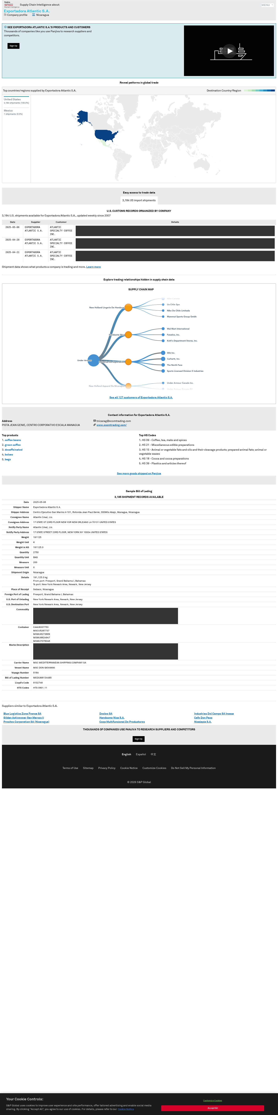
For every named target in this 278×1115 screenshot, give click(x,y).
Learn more (93, 267)
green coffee (13, 445)
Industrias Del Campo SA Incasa (214, 713)
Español (141, 754)
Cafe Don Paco (203, 717)
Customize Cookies (154, 768)
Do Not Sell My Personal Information (193, 768)
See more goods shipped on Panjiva (139, 473)
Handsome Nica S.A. (112, 717)
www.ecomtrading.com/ (112, 425)
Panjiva (12, 4)
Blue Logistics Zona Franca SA (22, 713)
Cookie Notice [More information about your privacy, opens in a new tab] (126, 1109)
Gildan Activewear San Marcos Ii (23, 717)
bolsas (9, 454)
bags (8, 459)
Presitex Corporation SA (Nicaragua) (26, 722)
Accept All (213, 1108)
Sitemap (88, 768)
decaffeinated (13, 450)
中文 (153, 754)
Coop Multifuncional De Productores (122, 722)
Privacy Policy (106, 768)
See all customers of (141, 397)
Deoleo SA (105, 713)
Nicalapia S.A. (203, 722)
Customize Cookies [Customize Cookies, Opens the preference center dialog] (212, 1101)
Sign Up (13, 46)
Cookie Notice (129, 768)
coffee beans (13, 440)
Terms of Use (70, 768)
